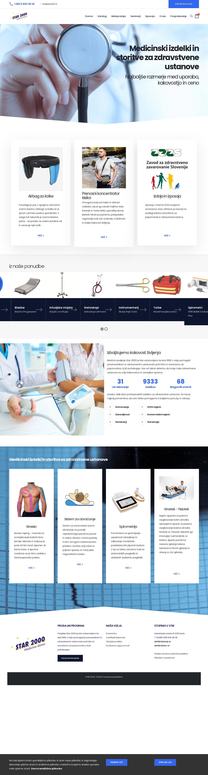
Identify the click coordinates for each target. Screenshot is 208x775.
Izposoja (150, 16)
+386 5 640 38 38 (24, 4)
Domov (89, 16)
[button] (102, 329)
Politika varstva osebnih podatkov (171, 653)
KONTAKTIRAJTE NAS (183, 4)
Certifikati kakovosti (115, 637)
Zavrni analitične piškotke (46, 768)
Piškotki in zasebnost (164, 657)
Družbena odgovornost (118, 645)
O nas (162, 16)
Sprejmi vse (165, 762)
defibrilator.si (161, 645)
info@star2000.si (49, 4)
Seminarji (135, 16)
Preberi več (116, 762)
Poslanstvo (111, 633)
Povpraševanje (178, 16)
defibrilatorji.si (162, 641)
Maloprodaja (118, 16)
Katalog (102, 16)
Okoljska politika (114, 641)
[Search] (191, 16)
